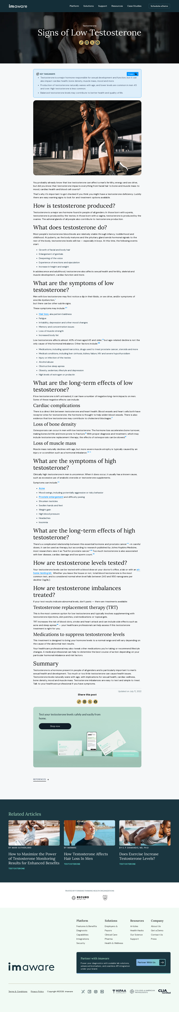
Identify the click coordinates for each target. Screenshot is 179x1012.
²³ (66, 308)
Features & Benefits (86, 926)
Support (102, 6)
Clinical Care (111, 934)
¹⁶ (57, 625)
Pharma (109, 938)
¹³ (128, 544)
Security (80, 943)
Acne (42, 488)
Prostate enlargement (51, 497)
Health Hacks (137, 930)
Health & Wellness (114, 943)
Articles (134, 926)
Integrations (82, 938)
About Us (156, 926)
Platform (74, 6)
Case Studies (134, 6)
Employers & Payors (111, 928)
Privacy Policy (37, 991)
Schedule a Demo (159, 6)
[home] (18, 6)
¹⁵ (93, 554)
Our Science (136, 934)
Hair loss (44, 314)
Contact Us (157, 934)
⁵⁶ (99, 343)
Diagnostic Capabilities (82, 932)
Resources (117, 6)
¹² (58, 482)
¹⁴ (91, 551)
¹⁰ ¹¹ (89, 452)
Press (154, 938)
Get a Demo (157, 930)
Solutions (88, 6)
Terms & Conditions (17, 991)
